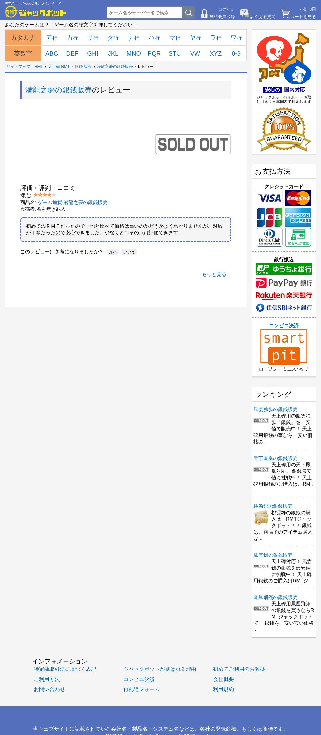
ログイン (226, 9)
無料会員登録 (222, 16)
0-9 (236, 53)
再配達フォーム (141, 689)
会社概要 (223, 679)
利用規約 (223, 689)
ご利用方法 (47, 679)
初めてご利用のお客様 (239, 669)
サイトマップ (18, 66)
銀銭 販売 (83, 66)
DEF (72, 53)
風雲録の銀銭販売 (273, 555)
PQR (154, 53)
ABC (51, 53)
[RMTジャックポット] (35, 12)
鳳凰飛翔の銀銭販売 (275, 597)
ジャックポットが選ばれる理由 (159, 669)
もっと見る (214, 274)
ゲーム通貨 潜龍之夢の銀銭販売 (73, 202)
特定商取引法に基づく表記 (65, 669)
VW (195, 53)
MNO (133, 53)
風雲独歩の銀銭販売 (275, 409)
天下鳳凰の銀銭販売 (275, 458)
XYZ (216, 53)
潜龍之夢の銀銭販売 (115, 66)
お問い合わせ (49, 689)
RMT (38, 66)
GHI (92, 53)
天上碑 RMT (59, 66)
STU (174, 53)
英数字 (23, 53)
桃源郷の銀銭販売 (273, 506)
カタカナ (23, 37)
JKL (113, 53)
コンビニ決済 (284, 347)
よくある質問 (263, 16)
